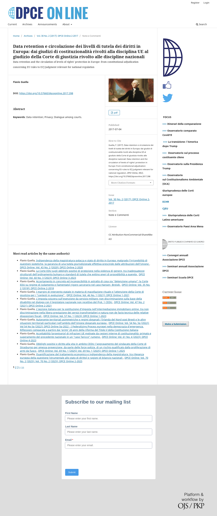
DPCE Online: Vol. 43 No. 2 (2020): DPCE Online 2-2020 (51, 267)
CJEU (165, 208)
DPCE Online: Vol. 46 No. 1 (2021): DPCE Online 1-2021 (98, 295)
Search (201, 24)
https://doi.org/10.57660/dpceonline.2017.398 (46, 93)
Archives (27, 24)
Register (195, 2)
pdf (115, 112)
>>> (164, 123)
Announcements (47, 24)
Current (12, 24)
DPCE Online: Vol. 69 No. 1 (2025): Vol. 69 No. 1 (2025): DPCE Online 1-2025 (81, 350)
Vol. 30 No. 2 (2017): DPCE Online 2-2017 (57, 35)
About (66, 24)
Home (16, 35)
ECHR (165, 201)
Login (206, 2)
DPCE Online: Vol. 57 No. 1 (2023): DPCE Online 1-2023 (74, 316)
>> (22, 367)
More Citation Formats (123, 182)
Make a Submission (175, 324)
